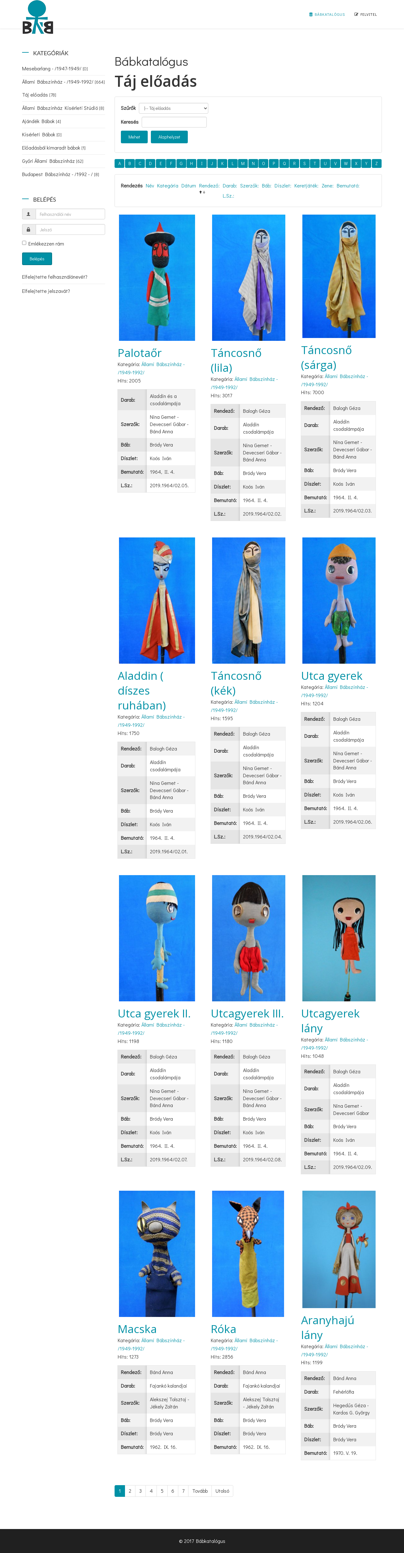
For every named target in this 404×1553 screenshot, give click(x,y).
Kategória (167, 185)
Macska (137, 1328)
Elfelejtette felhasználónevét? (54, 276)
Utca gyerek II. (154, 1013)
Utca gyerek (332, 675)
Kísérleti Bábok (42, 134)
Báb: (266, 185)
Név (150, 185)
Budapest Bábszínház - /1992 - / (60, 174)
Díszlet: (283, 185)
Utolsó (222, 1490)
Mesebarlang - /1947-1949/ (55, 68)
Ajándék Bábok (41, 121)
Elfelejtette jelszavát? (46, 290)
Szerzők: (249, 185)
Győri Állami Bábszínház (52, 160)
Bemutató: (348, 185)
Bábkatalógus (327, 14)
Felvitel (365, 14)
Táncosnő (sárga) (326, 357)
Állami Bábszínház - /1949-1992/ (63, 81)
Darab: (230, 185)
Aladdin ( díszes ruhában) (142, 690)
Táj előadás (39, 94)
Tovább (200, 1490)
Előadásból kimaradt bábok (54, 147)
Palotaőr (140, 352)
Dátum (188, 185)
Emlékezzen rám (43, 243)
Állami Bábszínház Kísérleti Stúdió (63, 107)
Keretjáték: (306, 185)
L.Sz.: (228, 195)
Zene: (328, 185)
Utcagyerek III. (247, 1013)
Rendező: (209, 185)
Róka (223, 1328)
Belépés (37, 259)
